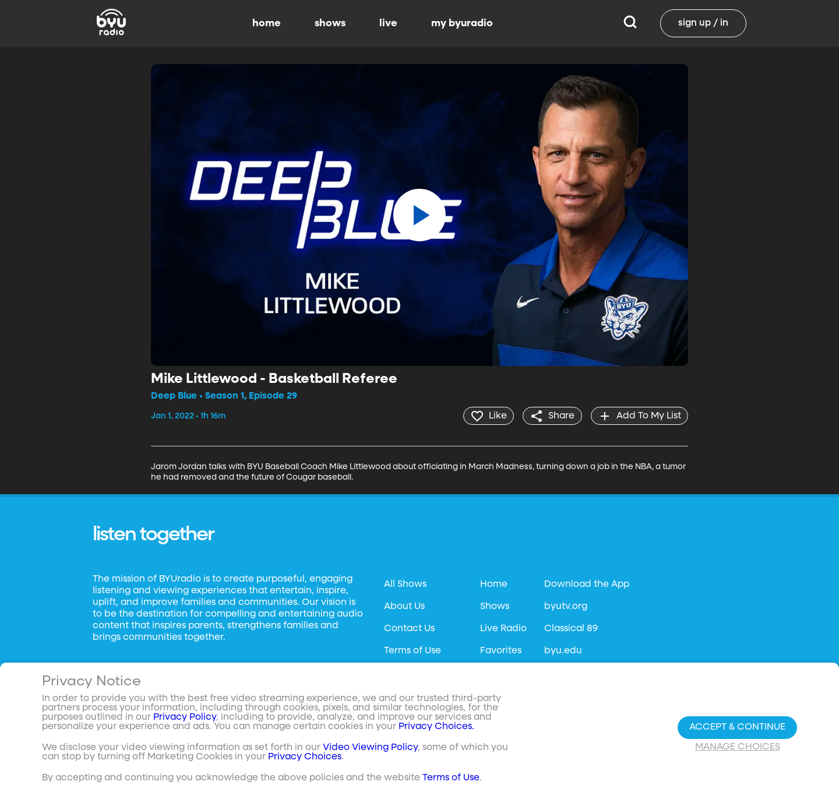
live (388, 23)
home (266, 23)
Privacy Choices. (436, 726)
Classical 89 (571, 628)
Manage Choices (737, 747)
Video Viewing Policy (370, 747)
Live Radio (503, 628)
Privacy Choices (304, 757)
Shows (494, 606)
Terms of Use (412, 650)
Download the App (586, 584)
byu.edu (563, 650)
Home (493, 584)
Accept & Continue (737, 727)
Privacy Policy (184, 717)
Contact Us (409, 628)
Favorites (500, 650)
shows (330, 23)
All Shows (405, 584)
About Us (404, 606)
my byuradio (462, 23)
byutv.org (565, 606)
